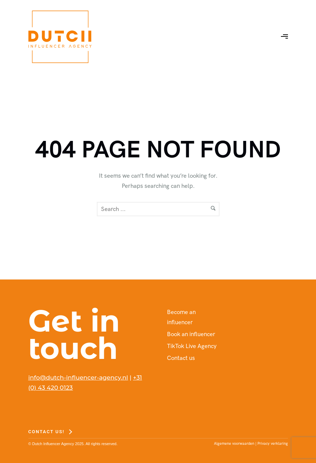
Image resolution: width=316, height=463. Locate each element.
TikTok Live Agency (192, 346)
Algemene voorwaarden (234, 443)
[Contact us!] (50, 432)
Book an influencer (191, 334)
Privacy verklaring (272, 443)
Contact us (181, 358)
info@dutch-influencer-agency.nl (78, 377)
